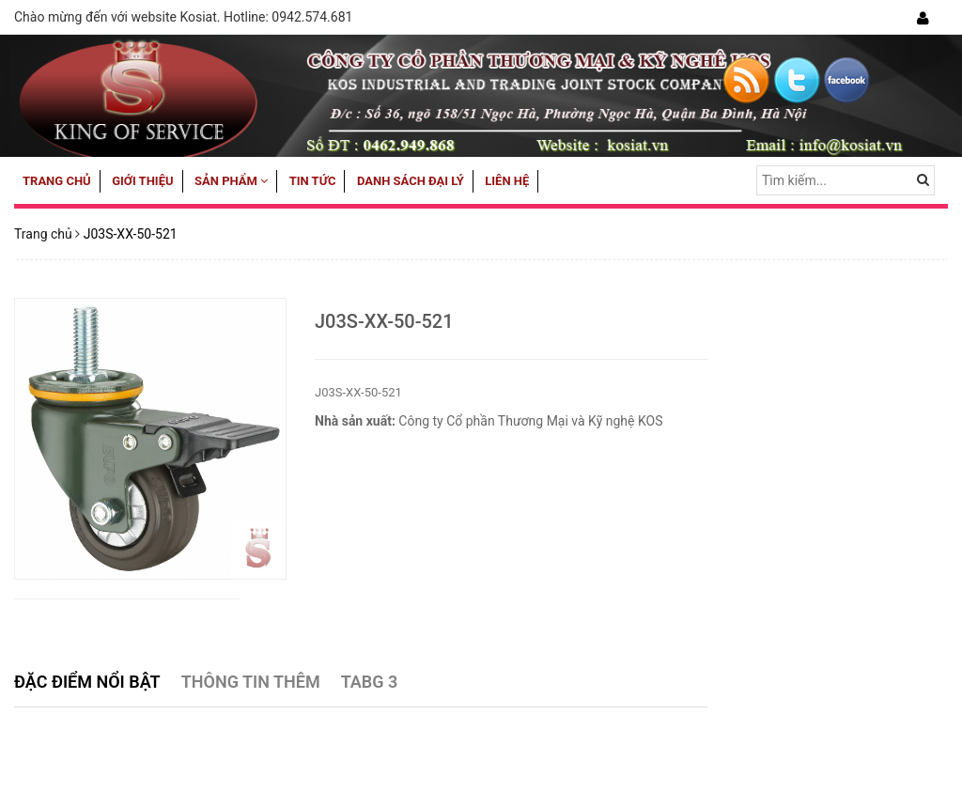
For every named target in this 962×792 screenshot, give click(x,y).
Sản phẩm (231, 181)
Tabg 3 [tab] (369, 681)
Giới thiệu (142, 181)
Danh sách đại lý (410, 181)
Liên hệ (507, 181)
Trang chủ (57, 181)
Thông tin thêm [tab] (250, 681)
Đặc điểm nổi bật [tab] (87, 681)
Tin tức (312, 181)
